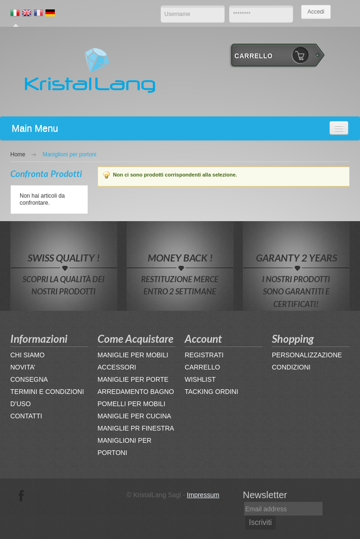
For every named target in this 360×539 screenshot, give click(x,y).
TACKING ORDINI (211, 391)
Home (17, 154)
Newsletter (265, 495)
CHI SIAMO (27, 355)
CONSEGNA (29, 379)
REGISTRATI (204, 355)
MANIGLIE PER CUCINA (134, 416)
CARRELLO (202, 367)
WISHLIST (200, 379)
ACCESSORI (117, 367)
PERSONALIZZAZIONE (307, 355)
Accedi (316, 11)
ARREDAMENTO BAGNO (136, 391)
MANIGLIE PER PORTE (133, 379)
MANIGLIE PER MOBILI (133, 355)
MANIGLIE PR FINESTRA (136, 428)
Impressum (203, 495)
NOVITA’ (22, 367)
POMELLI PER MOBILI (131, 404)
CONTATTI (26, 416)
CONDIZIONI (291, 367)
